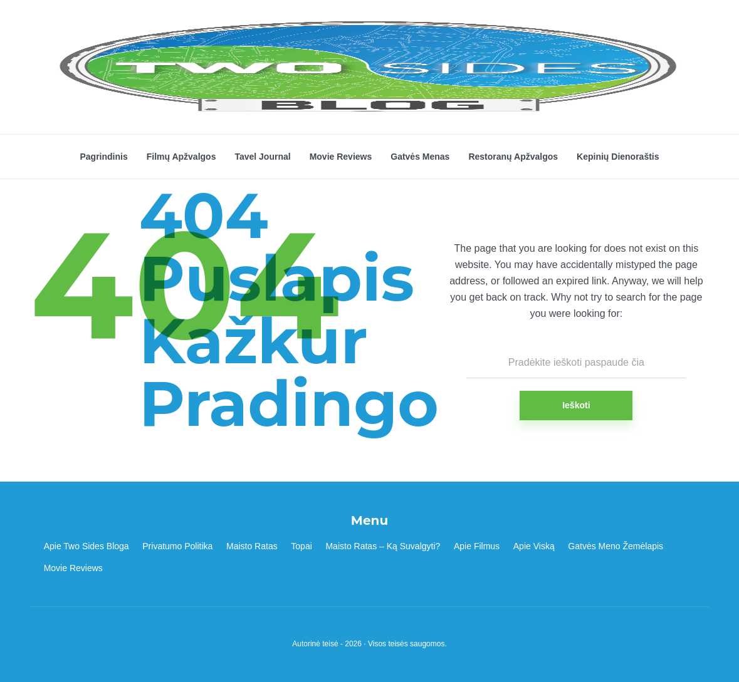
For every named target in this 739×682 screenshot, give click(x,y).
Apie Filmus (477, 546)
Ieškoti (576, 405)
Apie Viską (534, 546)
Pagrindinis (103, 157)
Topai (301, 546)
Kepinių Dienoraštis (618, 157)
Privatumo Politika (177, 546)
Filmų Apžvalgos (181, 157)
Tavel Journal (262, 157)
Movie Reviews (341, 157)
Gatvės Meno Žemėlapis (615, 546)
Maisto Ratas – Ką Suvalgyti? (382, 546)
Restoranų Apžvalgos (513, 157)
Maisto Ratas (252, 546)
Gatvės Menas (419, 157)
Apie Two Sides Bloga (86, 546)
